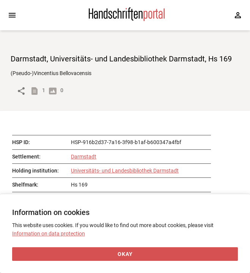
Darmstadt (83, 157)
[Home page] (127, 19)
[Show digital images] (54, 91)
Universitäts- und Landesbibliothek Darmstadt (125, 171)
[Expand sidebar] (12, 15)
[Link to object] (21, 91)
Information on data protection (48, 234)
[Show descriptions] (36, 91)
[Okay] (125, 254)
